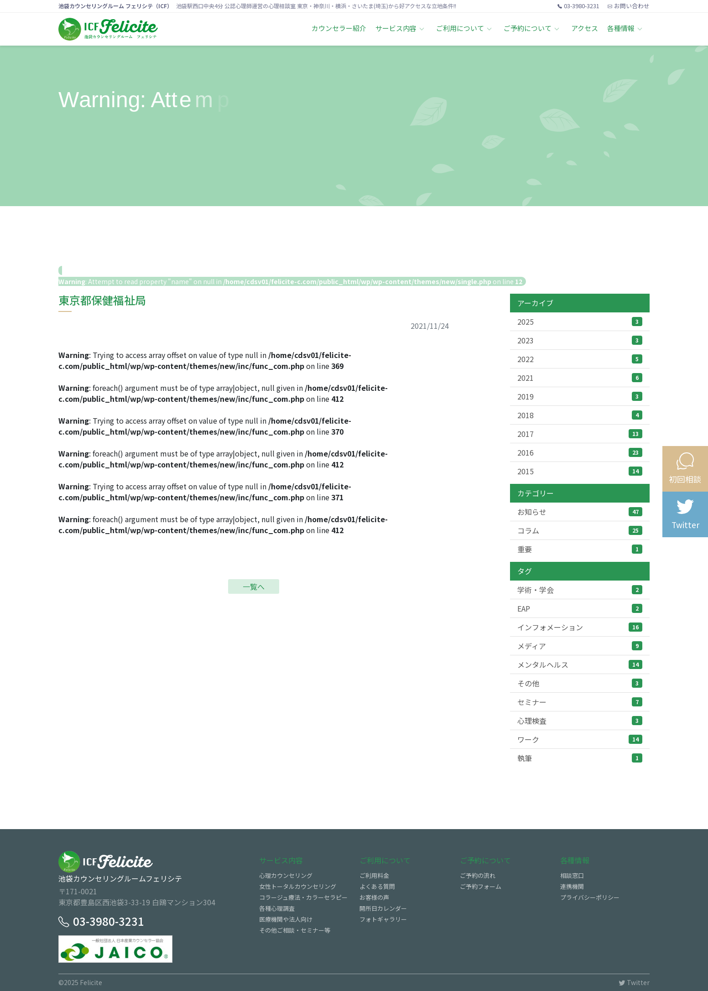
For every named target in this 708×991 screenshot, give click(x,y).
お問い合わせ (629, 5)
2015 (579, 471)
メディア (579, 645)
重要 (579, 549)
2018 (579, 415)
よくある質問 (377, 886)
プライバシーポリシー (590, 897)
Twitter (634, 982)
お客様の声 (374, 897)
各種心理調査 (277, 908)
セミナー (579, 701)
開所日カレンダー (383, 908)
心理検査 (579, 720)
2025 (579, 321)
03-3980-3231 (578, 5)
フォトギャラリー (383, 919)
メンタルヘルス (579, 664)
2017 (579, 433)
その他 (579, 683)
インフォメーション (579, 627)
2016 (579, 452)
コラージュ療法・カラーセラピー (303, 897)
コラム (579, 530)
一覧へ (254, 586)
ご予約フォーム (480, 886)
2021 (579, 377)
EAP (579, 608)
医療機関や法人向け (285, 919)
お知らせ (579, 511)
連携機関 (572, 886)
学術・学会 (579, 589)
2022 (579, 358)
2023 (579, 340)
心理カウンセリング (285, 875)
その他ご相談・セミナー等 (294, 930)
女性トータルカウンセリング (297, 886)
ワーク (579, 739)
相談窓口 (572, 875)
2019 (579, 396)
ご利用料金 (374, 875)
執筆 (579, 757)
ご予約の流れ (477, 875)
